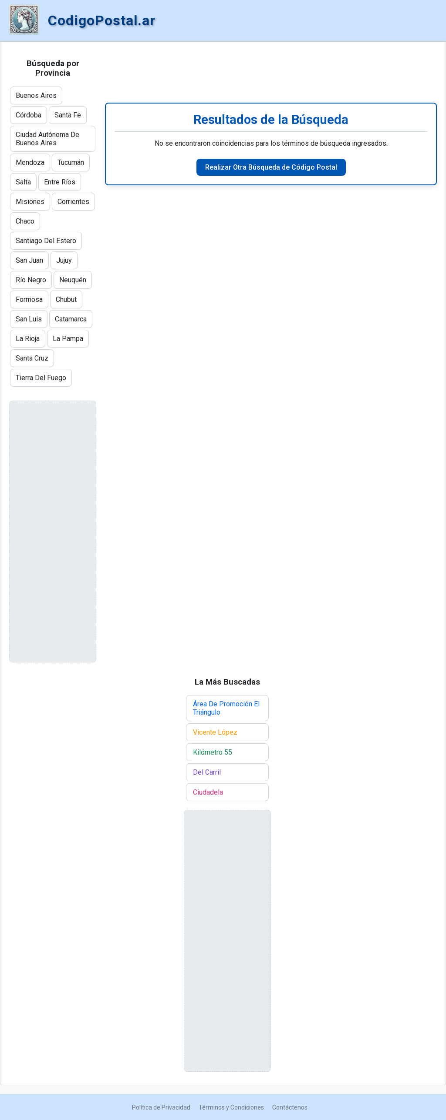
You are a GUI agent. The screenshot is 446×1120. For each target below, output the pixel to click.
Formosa (29, 299)
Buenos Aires (36, 95)
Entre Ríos (59, 182)
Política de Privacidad (161, 1107)
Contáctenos (289, 1107)
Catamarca (71, 319)
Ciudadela (208, 792)
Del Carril (207, 772)
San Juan (29, 260)
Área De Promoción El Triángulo (226, 708)
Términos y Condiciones (231, 1107)
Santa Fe (67, 115)
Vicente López (215, 732)
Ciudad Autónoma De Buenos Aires (47, 138)
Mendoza (30, 162)
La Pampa (68, 338)
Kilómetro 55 (212, 752)
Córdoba (28, 115)
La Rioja (28, 338)
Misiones (30, 201)
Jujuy (64, 260)
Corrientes (73, 201)
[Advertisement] (271, 72)
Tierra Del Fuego (41, 378)
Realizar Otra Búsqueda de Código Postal (271, 167)
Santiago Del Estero (46, 241)
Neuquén (72, 280)
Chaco (25, 221)
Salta (23, 182)
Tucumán (70, 162)
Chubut (66, 299)
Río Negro (31, 280)
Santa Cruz (32, 358)
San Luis (29, 319)
